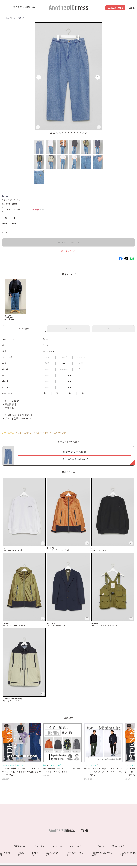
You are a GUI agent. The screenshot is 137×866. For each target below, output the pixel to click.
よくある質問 (38, 846)
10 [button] (77, 133)
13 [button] (86, 133)
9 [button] (74, 133)
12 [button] (83, 133)
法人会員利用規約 (52, 854)
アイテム (20, 765)
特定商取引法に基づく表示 (102, 854)
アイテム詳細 (23, 328)
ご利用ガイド (19, 846)
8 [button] (72, 133)
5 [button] (63, 133)
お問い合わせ (5, 854)
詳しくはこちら (68, 251)
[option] (68, 76)
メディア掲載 (75, 846)
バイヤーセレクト (56, 765)
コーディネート (8, 765)
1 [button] (51, 133)
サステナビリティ (97, 846)
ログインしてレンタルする (68, 242)
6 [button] (66, 133)
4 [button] (60, 133)
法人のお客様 (118, 846)
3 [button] (57, 133)
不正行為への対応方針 (128, 854)
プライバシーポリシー (75, 854)
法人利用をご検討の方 (24, 7)
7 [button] (69, 133)
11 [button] (80, 133)
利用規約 (35, 854)
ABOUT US (57, 846)
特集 (45, 765)
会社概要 (21, 854)
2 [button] (54, 133)
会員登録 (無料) (115, 7)
